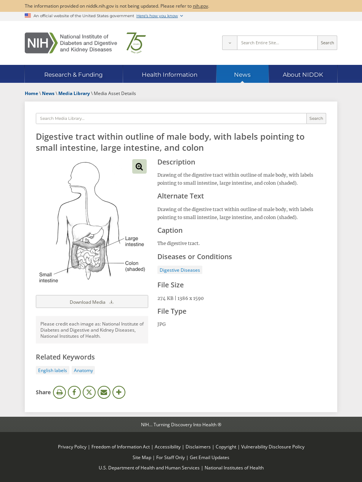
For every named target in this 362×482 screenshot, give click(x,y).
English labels (52, 370)
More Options (118, 392)
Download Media (92, 301)
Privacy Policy (72, 446)
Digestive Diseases (180, 270)
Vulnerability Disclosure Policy (272, 446)
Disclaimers (198, 446)
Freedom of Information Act (120, 446)
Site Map (142, 457)
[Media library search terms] (171, 118)
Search (327, 42)
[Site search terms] (277, 42)
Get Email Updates (209, 457)
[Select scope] (229, 42)
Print (59, 392)
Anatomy (83, 370)
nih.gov (200, 6)
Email (104, 392)
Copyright (226, 446)
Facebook (74, 392)
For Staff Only (170, 457)
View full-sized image (139, 166)
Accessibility (168, 446)
